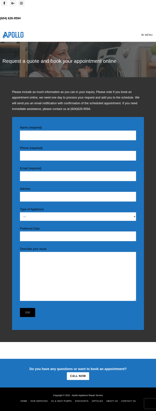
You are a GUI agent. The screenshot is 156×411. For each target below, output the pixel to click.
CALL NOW (78, 376)
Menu (149, 34)
